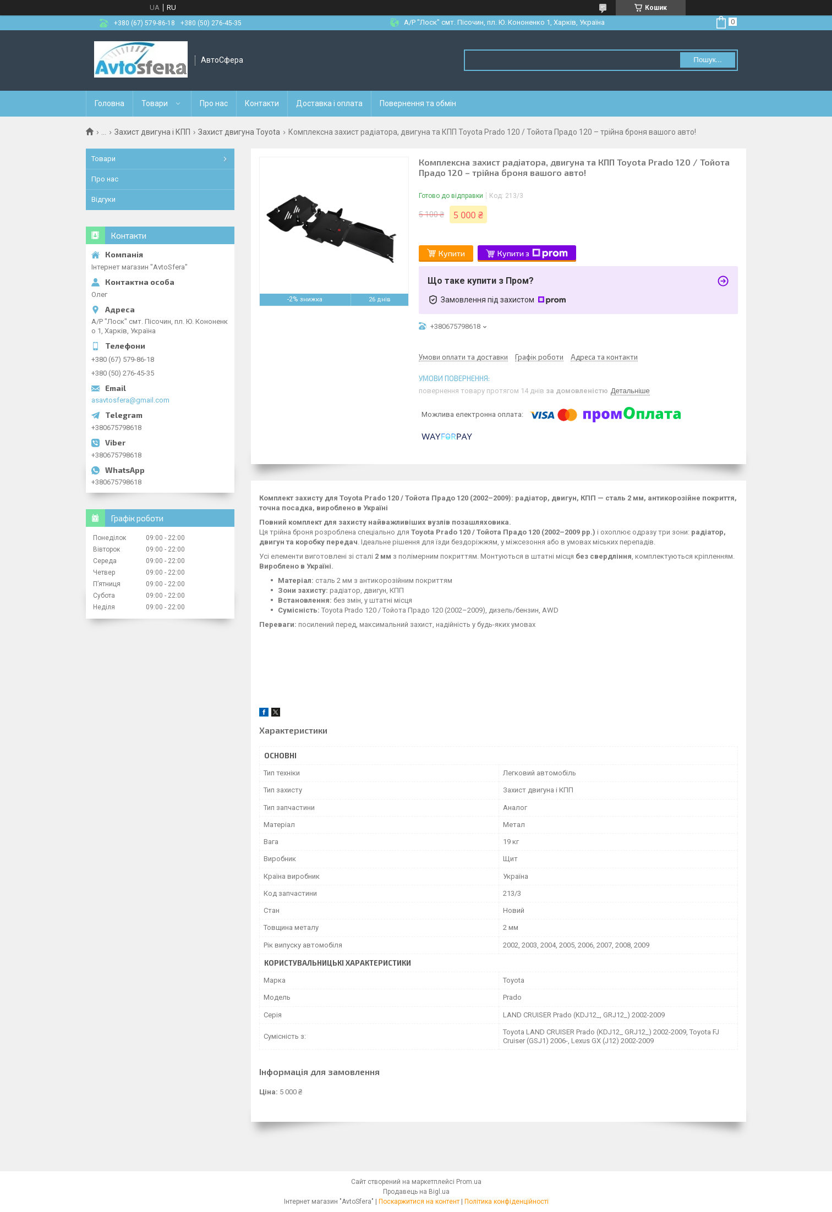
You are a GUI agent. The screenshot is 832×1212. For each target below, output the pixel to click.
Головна (109, 103)
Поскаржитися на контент (419, 1201)
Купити (452, 253)
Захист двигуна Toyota (239, 132)
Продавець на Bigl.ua (416, 1192)
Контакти (262, 103)
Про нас (214, 103)
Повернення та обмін (418, 103)
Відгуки (103, 199)
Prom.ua (468, 1182)
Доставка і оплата (329, 103)
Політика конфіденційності (506, 1201)
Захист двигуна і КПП (152, 132)
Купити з (532, 253)
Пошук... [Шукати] (707, 60)
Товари (154, 103)
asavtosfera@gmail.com (130, 400)
